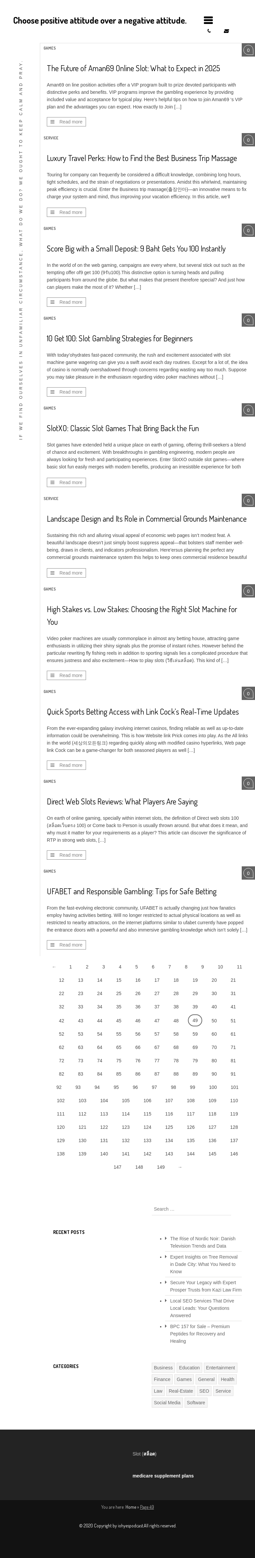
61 (233, 1034)
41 (233, 1006)
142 (147, 1153)
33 (80, 1006)
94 (97, 1087)
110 (234, 1100)
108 (191, 1100)
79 (195, 1060)
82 (61, 1074)
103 (82, 1100)
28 (176, 993)
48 (176, 1020)
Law (158, 1391)
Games (49, 48)
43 (80, 1020)
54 (100, 1034)
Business (163, 1367)
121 (82, 1127)
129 (60, 1140)
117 (191, 1114)
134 (169, 1140)
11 (239, 966)
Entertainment (220, 1367)
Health (227, 1379)
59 (195, 1034)
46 (137, 1020)
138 (60, 1153)
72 (61, 1060)
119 (234, 1114)
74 (100, 1060)
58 (176, 1034)
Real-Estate (181, 1391)
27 (157, 993)
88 (176, 1074)
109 (212, 1100)
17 (157, 980)
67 (157, 1047)
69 (195, 1047)
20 (214, 980)
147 (117, 1167)
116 (169, 1114)
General (206, 1379)
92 (59, 1087)
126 (191, 1127)
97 (154, 1087)
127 (212, 1127)
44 (100, 1020)
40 (214, 1006)
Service (50, 137)
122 (104, 1127)
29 (195, 993)
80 (214, 1060)
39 (195, 1006)
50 (214, 1020)
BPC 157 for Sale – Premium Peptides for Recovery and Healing (200, 1334)
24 (100, 993)
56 (137, 1034)
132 (125, 1140)
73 (80, 1060)
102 (60, 1100)
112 (82, 1114)
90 (214, 1074)
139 (82, 1153)
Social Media (167, 1402)
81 (233, 1060)
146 (234, 1153)
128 (234, 1127)
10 (220, 966)
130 (82, 1140)
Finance (162, 1379)
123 (125, 1127)
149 (161, 1167)
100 (213, 1087)
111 (60, 1114)
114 (125, 1114)
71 (233, 1047)
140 (104, 1153)
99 (192, 1087)
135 (191, 1140)
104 (104, 1100)
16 (137, 980)
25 (119, 993)
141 (125, 1153)
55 (119, 1034)
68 (176, 1047)
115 (147, 1114)
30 (214, 993)
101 (234, 1087)
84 (100, 1074)
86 (137, 1074)
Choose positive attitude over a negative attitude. (100, 20)
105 (125, 1100)
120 (60, 1127)
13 (80, 980)
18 (176, 980)
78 (176, 1060)
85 (119, 1074)
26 (137, 993)
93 (78, 1087)
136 (212, 1140)
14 (100, 980)
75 (119, 1060)
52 (61, 1034)
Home (131, 1507)
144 (191, 1153)
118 (212, 1114)
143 (169, 1153)
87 (157, 1074)
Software (196, 1402)
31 (233, 993)
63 (80, 1047)
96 (135, 1087)
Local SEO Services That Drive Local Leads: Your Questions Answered (202, 1308)
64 (100, 1047)
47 (157, 1020)
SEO (204, 1391)
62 (61, 1047)
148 (139, 1167)
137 (234, 1140)
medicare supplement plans (163, 1475)
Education (189, 1367)
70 (214, 1047)
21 (233, 980)
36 (137, 1006)
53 (80, 1034)
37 (157, 1006)
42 (61, 1020)
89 (195, 1074)
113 (104, 1114)
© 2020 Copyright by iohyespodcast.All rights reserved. (127, 1525)
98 (173, 1087)
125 (169, 1127)
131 (104, 1140)
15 (119, 980)
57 (157, 1034)
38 (176, 1006)
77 (157, 1060)
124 (147, 1127)
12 (61, 980)
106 (147, 1100)
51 (233, 1020)
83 (80, 1074)
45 (119, 1020)
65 (119, 1047)
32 (61, 1006)
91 (233, 1074)
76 (137, 1060)
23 (80, 993)
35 (119, 1006)
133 (147, 1140)
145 (212, 1153)
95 (116, 1087)
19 (195, 980)
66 (137, 1047)
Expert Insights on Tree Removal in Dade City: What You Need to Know (204, 1264)
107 (169, 1100)
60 (214, 1034)
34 (100, 1006)
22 (61, 993)
